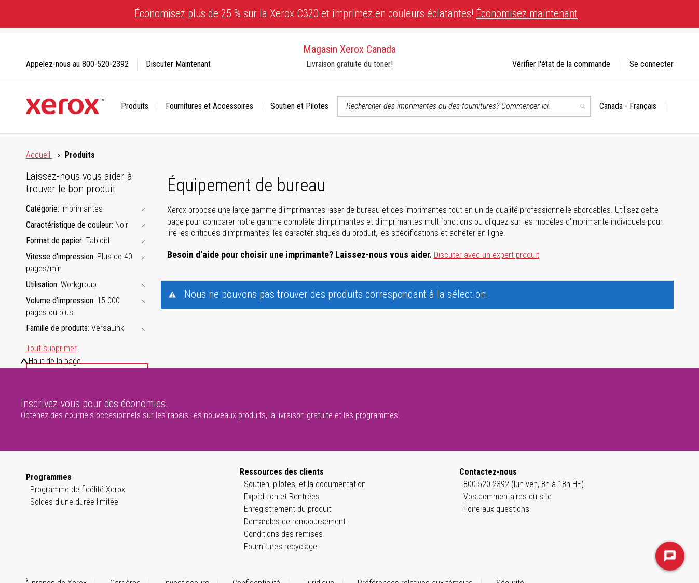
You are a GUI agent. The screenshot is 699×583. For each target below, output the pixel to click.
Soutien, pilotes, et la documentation (305, 484)
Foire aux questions (496, 509)
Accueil (39, 155)
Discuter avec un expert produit (486, 255)
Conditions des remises (283, 534)
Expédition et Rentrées (282, 497)
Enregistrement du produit (287, 509)
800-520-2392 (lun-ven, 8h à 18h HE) (523, 484)
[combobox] (464, 106)
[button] (632, 106)
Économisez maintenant (527, 13)
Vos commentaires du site (507, 497)
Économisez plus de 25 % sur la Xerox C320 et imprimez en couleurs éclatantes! (356, 13)
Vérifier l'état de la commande (561, 64)
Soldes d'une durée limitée (74, 502)
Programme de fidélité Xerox (77, 489)
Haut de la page (55, 361)
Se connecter (651, 64)
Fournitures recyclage (280, 546)
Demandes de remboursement (295, 521)
